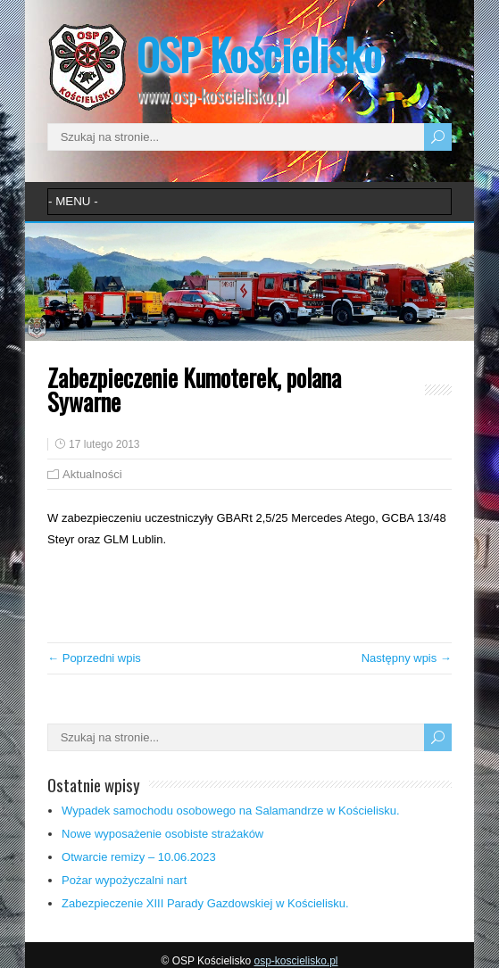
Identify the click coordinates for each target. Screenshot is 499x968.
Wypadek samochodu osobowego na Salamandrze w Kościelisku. (231, 810)
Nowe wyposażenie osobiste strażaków (162, 833)
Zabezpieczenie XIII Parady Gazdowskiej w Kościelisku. (205, 903)
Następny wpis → (407, 658)
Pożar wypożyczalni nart (124, 880)
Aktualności (91, 474)
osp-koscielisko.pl (295, 961)
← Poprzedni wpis (94, 658)
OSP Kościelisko (259, 54)
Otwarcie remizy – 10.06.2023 (139, 857)
